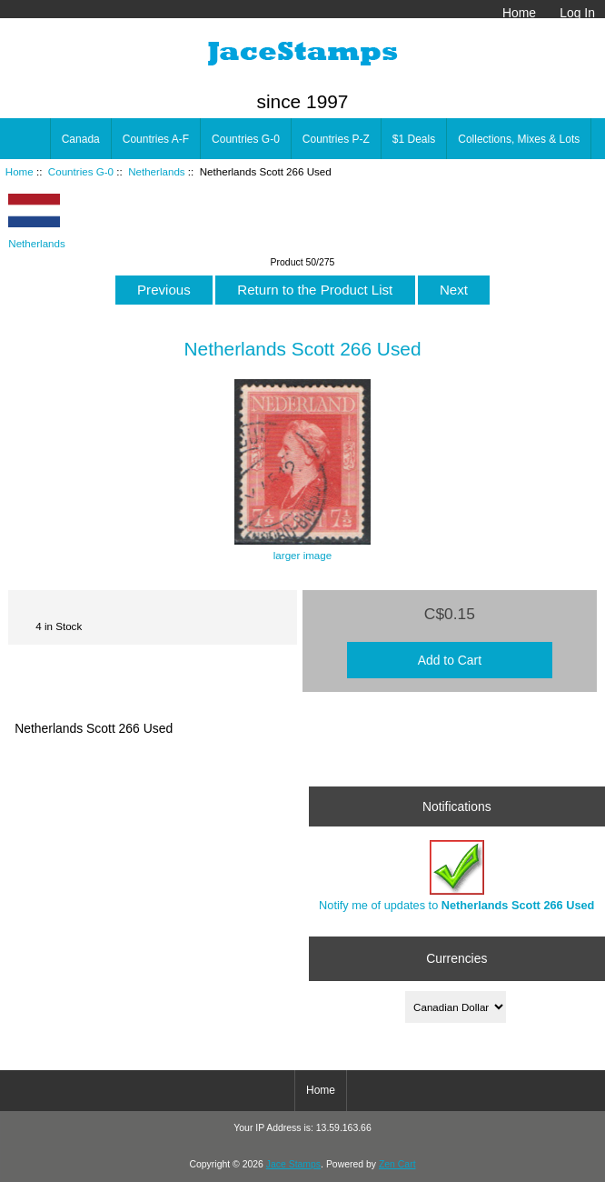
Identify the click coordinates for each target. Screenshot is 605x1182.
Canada (81, 139)
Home (519, 12)
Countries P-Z (336, 139)
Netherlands (156, 171)
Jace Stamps (293, 1164)
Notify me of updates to (456, 876)
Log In (577, 12)
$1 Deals (413, 139)
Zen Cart (397, 1164)
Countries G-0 (81, 171)
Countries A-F (156, 139)
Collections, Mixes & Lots (519, 139)
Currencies (456, 958)
